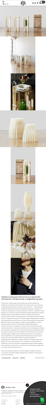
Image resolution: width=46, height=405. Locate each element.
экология (15, 357)
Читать (17, 401)
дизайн (23, 357)
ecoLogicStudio (6, 357)
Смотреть (18, 403)
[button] (27, 385)
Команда (3, 401)
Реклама (3, 403)
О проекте (4, 400)
